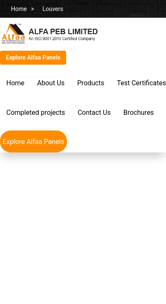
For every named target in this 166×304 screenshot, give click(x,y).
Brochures (138, 113)
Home (19, 9)
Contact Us (94, 113)
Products (90, 83)
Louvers (53, 9)
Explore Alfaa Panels (33, 57)
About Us (50, 83)
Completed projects (35, 113)
